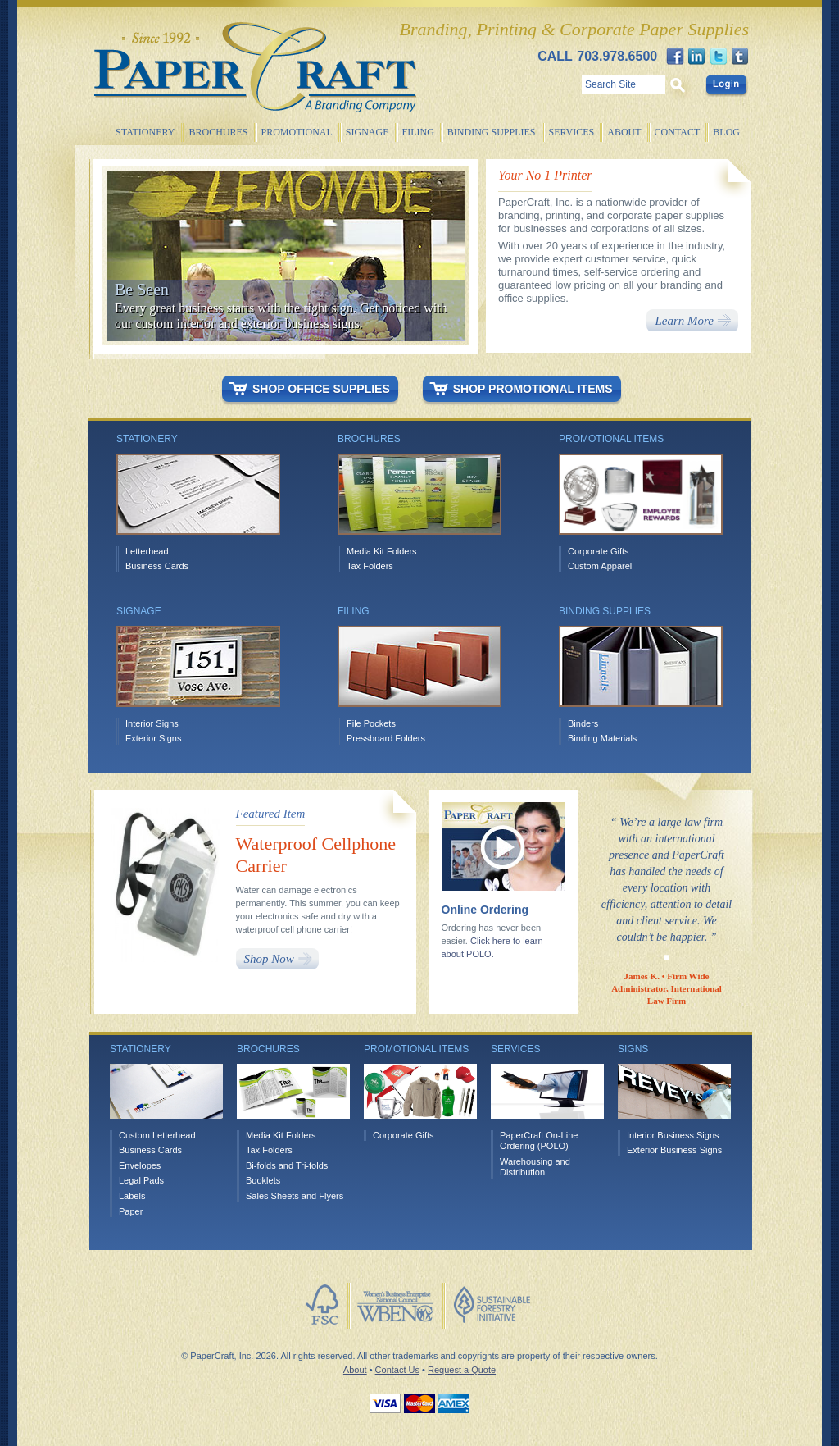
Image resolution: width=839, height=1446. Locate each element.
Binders (583, 723)
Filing (418, 132)
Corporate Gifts (598, 551)
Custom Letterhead (157, 1135)
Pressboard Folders (386, 738)
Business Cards (156, 566)
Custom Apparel (600, 566)
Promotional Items (416, 1049)
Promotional (297, 132)
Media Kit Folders (382, 551)
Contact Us (397, 1370)
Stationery (145, 132)
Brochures (217, 132)
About (624, 132)
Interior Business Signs (673, 1135)
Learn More (684, 320)
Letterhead (147, 551)
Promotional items (611, 439)
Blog (726, 132)
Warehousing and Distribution (535, 1167)
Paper (131, 1211)
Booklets (263, 1180)
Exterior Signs (153, 738)
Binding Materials (602, 738)
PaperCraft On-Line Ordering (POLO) (539, 1141)
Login (725, 84)
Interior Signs (152, 723)
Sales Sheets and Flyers (294, 1196)
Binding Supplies (491, 132)
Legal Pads (141, 1180)
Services (572, 132)
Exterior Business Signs (674, 1150)
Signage (367, 132)
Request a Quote (462, 1370)
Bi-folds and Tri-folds (287, 1165)
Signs (633, 1049)
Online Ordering (485, 909)
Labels (132, 1196)
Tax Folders (370, 566)
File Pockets (371, 723)
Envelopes (140, 1165)
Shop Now (269, 958)
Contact (678, 132)
